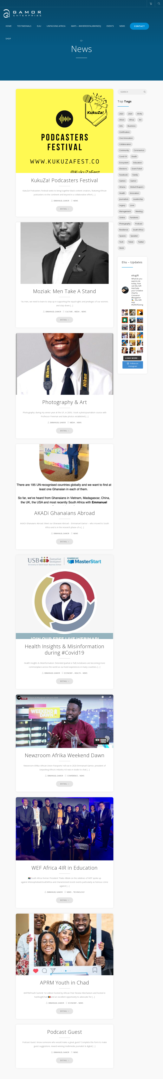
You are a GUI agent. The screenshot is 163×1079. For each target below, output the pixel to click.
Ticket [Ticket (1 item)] (130, 242)
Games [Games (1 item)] (122, 181)
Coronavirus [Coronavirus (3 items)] (139, 150)
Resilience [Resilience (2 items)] (123, 229)
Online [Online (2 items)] (122, 217)
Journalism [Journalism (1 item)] (123, 199)
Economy (68, 673)
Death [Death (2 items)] (134, 156)
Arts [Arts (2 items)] (121, 126)
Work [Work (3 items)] (121, 248)
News (122, 26)
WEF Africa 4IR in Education (64, 867)
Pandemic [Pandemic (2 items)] (134, 217)
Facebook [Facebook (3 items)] (123, 175)
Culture (69, 311)
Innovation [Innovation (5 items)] (134, 193)
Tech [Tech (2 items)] (121, 242)
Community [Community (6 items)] (124, 150)
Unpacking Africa (56, 26)
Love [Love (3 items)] (132, 205)
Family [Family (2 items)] (135, 175)
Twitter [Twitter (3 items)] (141, 242)
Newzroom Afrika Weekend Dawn (64, 755)
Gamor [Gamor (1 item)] (133, 181)
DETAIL (64, 209)
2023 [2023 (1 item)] (121, 113)
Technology (79, 892)
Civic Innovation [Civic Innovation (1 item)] (126, 138)
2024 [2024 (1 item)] (130, 113)
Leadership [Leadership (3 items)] (138, 199)
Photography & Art (64, 402)
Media (77, 311)
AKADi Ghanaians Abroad (64, 513)
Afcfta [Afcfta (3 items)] (139, 113)
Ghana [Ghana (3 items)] (122, 187)
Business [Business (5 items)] (131, 126)
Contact (139, 26)
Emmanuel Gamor (61, 201)
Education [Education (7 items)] (137, 162)
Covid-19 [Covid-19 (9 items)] (123, 156)
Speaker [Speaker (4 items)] (134, 236)
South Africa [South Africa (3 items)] (138, 229)
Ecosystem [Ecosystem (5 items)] (123, 162)
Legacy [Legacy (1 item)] (122, 205)
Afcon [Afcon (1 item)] (121, 119)
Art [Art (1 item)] (140, 119)
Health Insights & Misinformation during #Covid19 (64, 649)
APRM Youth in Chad (64, 979)
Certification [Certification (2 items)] (124, 132)
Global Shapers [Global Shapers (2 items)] (136, 187)
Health (78, 673)
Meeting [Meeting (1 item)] (139, 211)
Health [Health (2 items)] (122, 193)
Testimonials (24, 26)
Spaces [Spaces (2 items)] (122, 236)
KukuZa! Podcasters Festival (64, 180)
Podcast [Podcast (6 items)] (138, 223)
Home (8, 26)
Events (110, 26)
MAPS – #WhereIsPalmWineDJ (86, 26)
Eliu (39, 26)
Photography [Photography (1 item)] (124, 223)
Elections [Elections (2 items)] (123, 168)
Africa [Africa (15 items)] (131, 119)
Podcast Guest (64, 1028)
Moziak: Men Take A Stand (64, 291)
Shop (8, 38)
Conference (72, 776)
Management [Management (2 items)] (125, 211)
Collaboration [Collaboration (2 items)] (125, 144)
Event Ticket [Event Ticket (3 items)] (137, 168)
